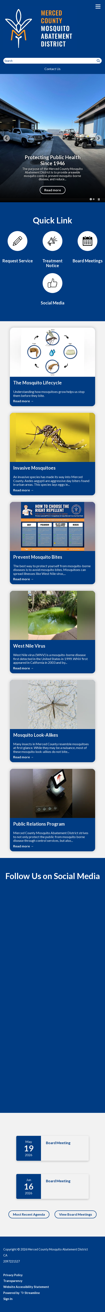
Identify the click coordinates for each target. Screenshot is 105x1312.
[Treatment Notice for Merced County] (52, 249)
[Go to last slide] (6, 138)
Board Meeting (58, 1143)
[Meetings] (87, 247)
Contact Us (52, 69)
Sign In (8, 1299)
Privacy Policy (13, 1275)
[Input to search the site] (52, 61)
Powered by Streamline (21, 1293)
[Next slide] (98, 138)
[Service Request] (17, 247)
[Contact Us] (52, 289)
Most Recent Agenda (29, 1214)
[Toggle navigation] (98, 6)
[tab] (91, 199)
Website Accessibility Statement (26, 1287)
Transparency (12, 1281)
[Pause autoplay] (99, 199)
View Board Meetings (75, 1214)
